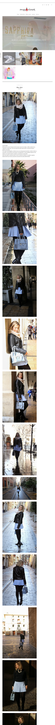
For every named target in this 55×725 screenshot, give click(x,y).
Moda (18, 14)
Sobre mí (37, 14)
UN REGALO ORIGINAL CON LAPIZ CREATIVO (9, 74)
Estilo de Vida (22, 14)
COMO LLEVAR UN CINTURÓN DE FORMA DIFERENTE (22, 61)
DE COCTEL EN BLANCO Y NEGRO (35, 61)
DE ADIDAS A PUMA (9, 62)
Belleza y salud (28, 14)
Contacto (33, 14)
